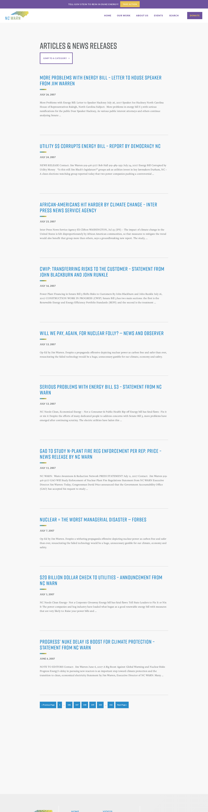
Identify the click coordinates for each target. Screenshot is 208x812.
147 (77, 704)
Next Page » (122, 705)
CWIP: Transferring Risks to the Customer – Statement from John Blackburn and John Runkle (102, 271)
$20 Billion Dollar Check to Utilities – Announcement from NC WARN (101, 580)
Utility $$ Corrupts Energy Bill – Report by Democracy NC (100, 146)
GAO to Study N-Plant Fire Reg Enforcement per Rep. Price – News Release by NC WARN (100, 453)
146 (69, 704)
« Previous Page (48, 705)
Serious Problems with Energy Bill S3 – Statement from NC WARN (101, 389)
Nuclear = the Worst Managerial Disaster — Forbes (93, 519)
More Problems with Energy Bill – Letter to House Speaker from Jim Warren (101, 80)
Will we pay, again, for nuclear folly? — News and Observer (102, 333)
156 (111, 704)
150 (101, 704)
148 (85, 704)
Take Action (130, 4)
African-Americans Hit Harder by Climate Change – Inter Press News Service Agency (98, 207)
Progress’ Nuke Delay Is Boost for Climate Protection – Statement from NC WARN (97, 644)
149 (93, 704)
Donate (195, 15)
